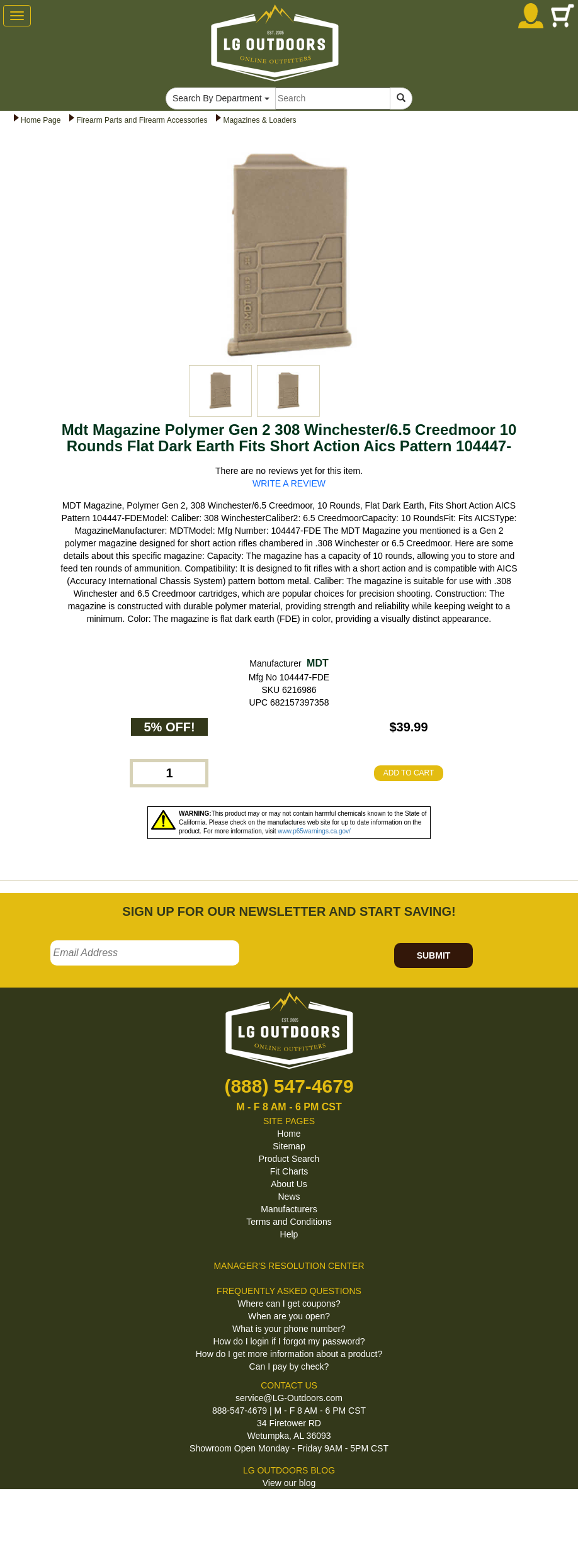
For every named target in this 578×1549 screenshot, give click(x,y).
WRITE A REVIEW (289, 483)
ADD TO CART (408, 773)
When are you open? (289, 1316)
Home (288, 1134)
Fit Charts (289, 1171)
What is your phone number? (289, 1329)
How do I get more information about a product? (289, 1354)
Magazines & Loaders (259, 120)
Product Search (289, 1159)
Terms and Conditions (288, 1222)
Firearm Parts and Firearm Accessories (141, 120)
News (289, 1196)
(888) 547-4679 (288, 1086)
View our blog (289, 1483)
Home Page (40, 120)
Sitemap (289, 1146)
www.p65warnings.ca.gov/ (314, 831)
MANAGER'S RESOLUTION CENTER (288, 1266)
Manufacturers (289, 1209)
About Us (289, 1184)
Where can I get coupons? (288, 1303)
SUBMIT (434, 955)
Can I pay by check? (289, 1366)
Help (289, 1234)
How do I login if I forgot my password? (289, 1341)
